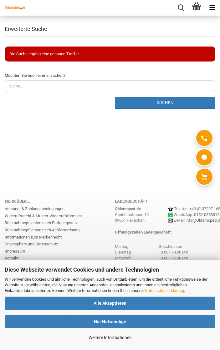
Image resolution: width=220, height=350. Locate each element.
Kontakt (11, 258)
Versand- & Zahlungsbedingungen (34, 208)
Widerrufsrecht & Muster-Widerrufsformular (43, 216)
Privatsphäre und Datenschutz (31, 244)
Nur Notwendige (110, 321)
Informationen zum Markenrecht (33, 237)
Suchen (165, 102)
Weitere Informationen (110, 337)
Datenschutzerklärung (164, 290)
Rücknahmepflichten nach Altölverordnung (42, 230)
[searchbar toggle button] (181, 8)
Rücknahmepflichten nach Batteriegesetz (41, 222)
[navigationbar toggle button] (212, 8)
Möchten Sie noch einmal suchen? (35, 75)
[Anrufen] (204, 138)
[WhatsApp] (204, 157)
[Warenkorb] (204, 177)
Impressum (15, 251)
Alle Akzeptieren (110, 303)
